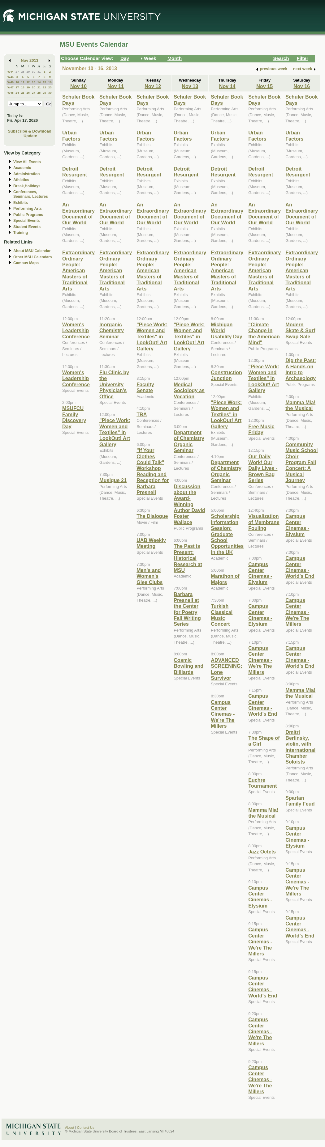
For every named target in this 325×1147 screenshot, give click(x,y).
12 (28, 82)
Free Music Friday (261, 429)
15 (44, 82)
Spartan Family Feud (299, 800)
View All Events (27, 162)
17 (17, 87)
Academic (22, 168)
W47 (10, 87)
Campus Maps (26, 263)
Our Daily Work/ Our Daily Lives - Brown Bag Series (262, 468)
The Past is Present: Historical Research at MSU (188, 558)
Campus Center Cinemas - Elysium (260, 573)
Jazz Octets (262, 851)
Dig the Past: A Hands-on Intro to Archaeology (300, 369)
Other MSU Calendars (32, 257)
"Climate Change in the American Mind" (264, 333)
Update (30, 135)
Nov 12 (153, 86)
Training (20, 233)
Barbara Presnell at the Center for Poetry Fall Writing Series (187, 609)
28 (22, 71)
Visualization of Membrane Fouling (264, 522)
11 (22, 82)
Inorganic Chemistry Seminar (111, 330)
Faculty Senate (145, 387)
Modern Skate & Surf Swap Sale (300, 330)
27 (17, 71)
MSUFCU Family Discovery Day (74, 417)
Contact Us (85, 1127)
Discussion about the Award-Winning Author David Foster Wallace (189, 504)
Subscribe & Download (29, 131)
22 (44, 87)
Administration (26, 174)
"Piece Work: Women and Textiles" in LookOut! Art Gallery (114, 432)
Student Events (27, 227)
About (69, 1127)
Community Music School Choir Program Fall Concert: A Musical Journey (301, 462)
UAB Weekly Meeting (151, 543)
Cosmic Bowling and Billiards (188, 666)
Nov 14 (227, 86)
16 (50, 82)
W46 (10, 82)
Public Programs (28, 215)
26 (28, 92)
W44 (10, 71)
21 (39, 87)
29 (28, 71)
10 (17, 82)
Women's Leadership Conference (76, 330)
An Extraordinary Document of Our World (78, 213)
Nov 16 (301, 86)
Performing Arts (27, 208)
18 (22, 87)
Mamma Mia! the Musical (263, 813)
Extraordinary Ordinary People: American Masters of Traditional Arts (78, 270)
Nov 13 (190, 86)
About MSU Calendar (31, 251)
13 (33, 82)
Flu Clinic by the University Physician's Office (114, 384)
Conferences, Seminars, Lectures (30, 194)
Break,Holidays (27, 186)
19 (28, 87)
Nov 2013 (29, 60)
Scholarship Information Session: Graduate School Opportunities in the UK (227, 534)
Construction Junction (226, 375)
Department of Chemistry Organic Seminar (189, 441)
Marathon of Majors (225, 579)
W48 (10, 92)
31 (39, 71)
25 (22, 92)
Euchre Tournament (262, 783)
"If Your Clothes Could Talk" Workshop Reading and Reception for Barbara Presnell (152, 471)
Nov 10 (78, 86)
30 (33, 71)
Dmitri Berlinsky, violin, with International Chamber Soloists (300, 747)
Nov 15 (264, 86)
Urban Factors (71, 135)
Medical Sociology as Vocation (189, 390)
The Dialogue (152, 516)
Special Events (26, 220)
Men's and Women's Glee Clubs (149, 576)
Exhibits (20, 203)
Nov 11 (115, 86)
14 (39, 82)
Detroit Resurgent (74, 171)
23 (50, 87)
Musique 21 (113, 480)
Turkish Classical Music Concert (221, 615)
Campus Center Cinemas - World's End (262, 705)
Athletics (21, 180)
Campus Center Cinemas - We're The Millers (223, 714)
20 (33, 87)
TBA (141, 414)
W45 (10, 76)
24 (17, 92)
